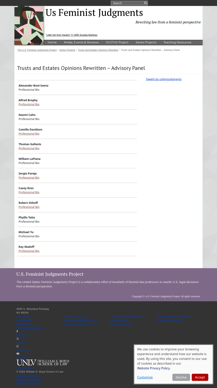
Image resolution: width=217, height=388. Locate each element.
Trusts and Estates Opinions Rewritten (98, 50)
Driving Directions (121, 323)
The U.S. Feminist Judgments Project (37, 50)
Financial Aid (24, 320)
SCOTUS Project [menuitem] (117, 42)
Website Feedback (27, 383)
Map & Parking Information (174, 316)
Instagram (22, 350)
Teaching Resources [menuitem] (177, 42)
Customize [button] (145, 377)
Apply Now (22, 323)
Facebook (22, 335)
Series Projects (67, 50)
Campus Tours (119, 320)
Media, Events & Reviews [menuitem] (81, 42)
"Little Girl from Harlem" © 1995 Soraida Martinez (71, 35)
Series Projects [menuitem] (146, 42)
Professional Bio (29, 104)
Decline (181, 377)
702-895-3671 (24, 368)
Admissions (23, 316)
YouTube (21, 357)
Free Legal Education (29, 327)
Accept (200, 377)
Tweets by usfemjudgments (164, 79)
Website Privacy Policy (153, 368)
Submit (145, 3)
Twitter (20, 342)
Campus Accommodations (126, 316)
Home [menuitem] (52, 42)
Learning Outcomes (75, 316)
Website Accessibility (29, 379)
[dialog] (173, 364)
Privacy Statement (27, 375)
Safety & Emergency (170, 320)
